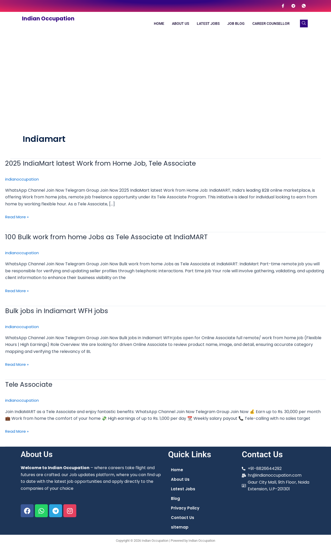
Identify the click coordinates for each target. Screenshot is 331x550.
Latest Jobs (208, 23)
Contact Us (183, 518)
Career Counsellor (271, 23)
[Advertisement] (165, 74)
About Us (180, 23)
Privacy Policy (186, 509)
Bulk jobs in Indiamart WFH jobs (59, 310)
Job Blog (236, 23)
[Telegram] (293, 6)
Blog (175, 499)
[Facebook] (283, 6)
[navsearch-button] (304, 23)
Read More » (17, 216)
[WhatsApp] (303, 6)
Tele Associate (30, 384)
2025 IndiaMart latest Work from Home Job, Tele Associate (106, 163)
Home (159, 23)
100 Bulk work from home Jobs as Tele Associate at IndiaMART (112, 237)
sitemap (180, 528)
